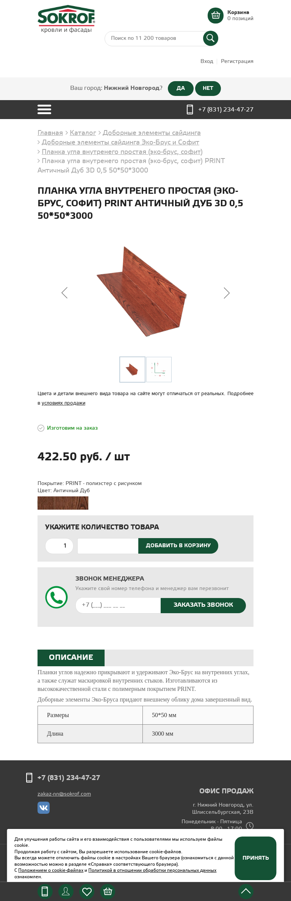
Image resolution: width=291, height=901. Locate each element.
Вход (206, 61)
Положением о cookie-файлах (50, 870)
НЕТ (208, 88)
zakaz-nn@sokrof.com (64, 794)
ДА (181, 88)
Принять (255, 858)
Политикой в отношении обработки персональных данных (152, 870)
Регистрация (237, 61)
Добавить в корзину (178, 545)
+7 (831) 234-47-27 (225, 109)
